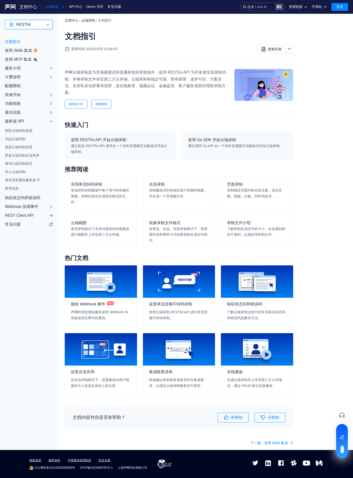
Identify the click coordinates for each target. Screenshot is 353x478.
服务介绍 (13, 68)
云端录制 (88, 20)
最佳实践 (13, 112)
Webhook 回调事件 (21, 207)
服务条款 (54, 460)
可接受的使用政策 (79, 460)
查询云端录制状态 (18, 163)
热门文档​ (310, 46)
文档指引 (13, 42)
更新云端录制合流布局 (22, 155)
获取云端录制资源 (18, 131)
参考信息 (12, 188)
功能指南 (13, 103)
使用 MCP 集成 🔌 (21, 59)
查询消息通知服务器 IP (22, 180)
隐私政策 (35, 460)
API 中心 (75, 7)
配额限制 (13, 86)
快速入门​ (310, 30)
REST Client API (29, 215)
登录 (339, 7)
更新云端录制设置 (18, 147)
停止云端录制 (15, 172)
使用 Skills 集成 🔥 (21, 50)
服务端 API (14, 121)
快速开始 (13, 95)
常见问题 (114, 7)
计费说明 (13, 77)
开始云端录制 (15, 139)
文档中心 (28, 6)
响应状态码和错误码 (22, 198)
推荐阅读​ (310, 38)
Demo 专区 (94, 7)
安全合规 (104, 460)
